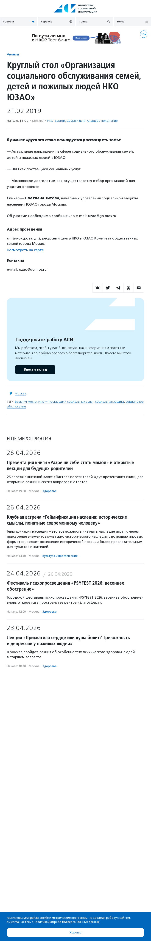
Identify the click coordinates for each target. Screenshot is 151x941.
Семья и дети (76, 121)
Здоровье (49, 491)
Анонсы (13, 54)
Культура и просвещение (60, 556)
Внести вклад (35, 369)
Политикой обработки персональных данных (67, 922)
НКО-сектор (56, 121)
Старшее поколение (102, 121)
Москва (20, 393)
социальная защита (109, 402)
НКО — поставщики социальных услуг (65, 402)
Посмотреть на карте (25, 250)
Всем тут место (26, 402)
